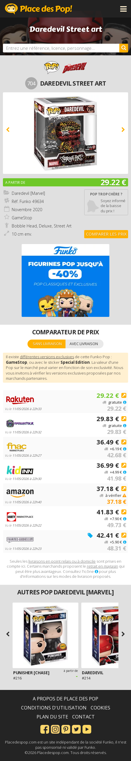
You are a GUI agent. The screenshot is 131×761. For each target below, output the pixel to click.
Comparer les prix (106, 234)
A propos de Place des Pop (65, 698)
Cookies (100, 708)
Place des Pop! (38, 8)
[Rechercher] (123, 48)
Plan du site (52, 717)
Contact (83, 717)
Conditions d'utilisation (54, 708)
